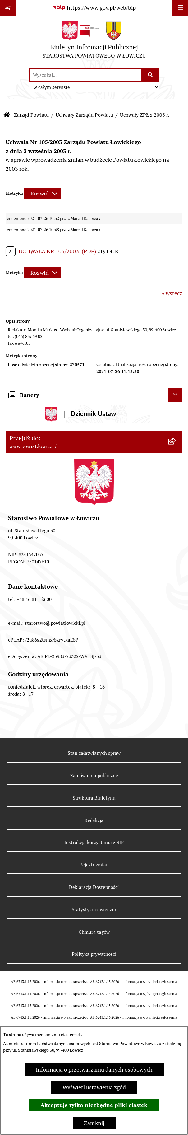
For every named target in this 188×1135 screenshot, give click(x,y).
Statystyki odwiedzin (94, 910)
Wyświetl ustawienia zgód (94, 1087)
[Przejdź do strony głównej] (94, 41)
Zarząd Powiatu (31, 115)
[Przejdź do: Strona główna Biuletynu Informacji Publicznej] (6, 115)
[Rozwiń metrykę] (42, 193)
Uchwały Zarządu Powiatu (84, 115)
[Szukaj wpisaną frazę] (150, 75)
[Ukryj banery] (175, 395)
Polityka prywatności (94, 954)
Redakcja (94, 820)
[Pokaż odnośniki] (8, 8)
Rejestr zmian (94, 865)
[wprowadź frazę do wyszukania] (85, 75)
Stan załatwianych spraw (94, 753)
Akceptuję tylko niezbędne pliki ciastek (94, 1105)
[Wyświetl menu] (180, 8)
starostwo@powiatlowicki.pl (55, 623)
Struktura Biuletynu (94, 798)
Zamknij (94, 1123)
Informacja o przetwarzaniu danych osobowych (94, 1069)
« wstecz (172, 293)
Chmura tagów (94, 932)
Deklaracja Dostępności (94, 887)
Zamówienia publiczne (94, 775)
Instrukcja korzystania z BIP (94, 842)
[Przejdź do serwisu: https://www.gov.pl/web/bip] (94, 7)
